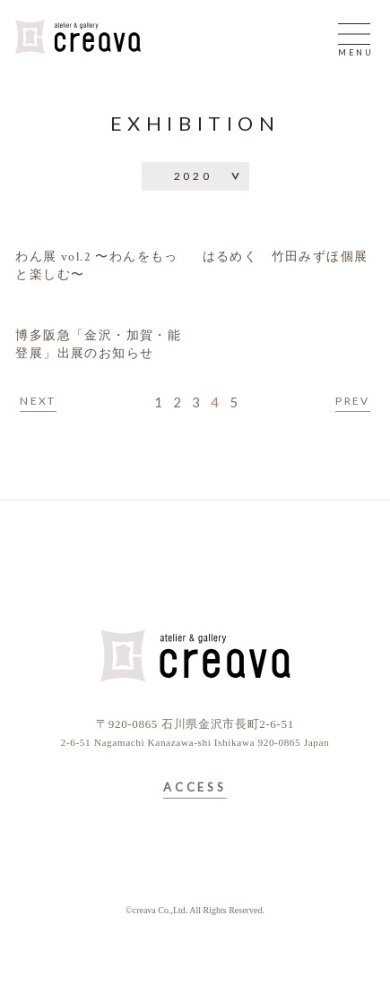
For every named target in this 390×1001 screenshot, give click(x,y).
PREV (352, 400)
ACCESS (195, 788)
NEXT (38, 400)
